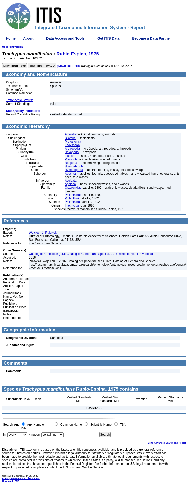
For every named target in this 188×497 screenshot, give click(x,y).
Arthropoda (72, 148)
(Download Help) (68, 66)
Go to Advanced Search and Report (167, 443)
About (28, 38)
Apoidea (70, 184)
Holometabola (74, 166)
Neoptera (71, 163)
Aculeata (71, 180)
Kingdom (34, 434)
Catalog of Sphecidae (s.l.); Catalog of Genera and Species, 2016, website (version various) (91, 254)
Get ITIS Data (108, 38)
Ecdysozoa (72, 145)
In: (4, 434)
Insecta (70, 156)
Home (11, 38)
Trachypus (72, 205)
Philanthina (72, 202)
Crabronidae (73, 188)
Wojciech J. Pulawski (43, 232)
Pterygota (71, 159)
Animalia (70, 134)
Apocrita (70, 173)
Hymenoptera (74, 170)
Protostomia (73, 141)
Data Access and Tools (65, 38)
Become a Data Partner (151, 38)
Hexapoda (72, 152)
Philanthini (72, 198)
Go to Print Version (12, 47)
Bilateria (70, 138)
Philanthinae (73, 195)
